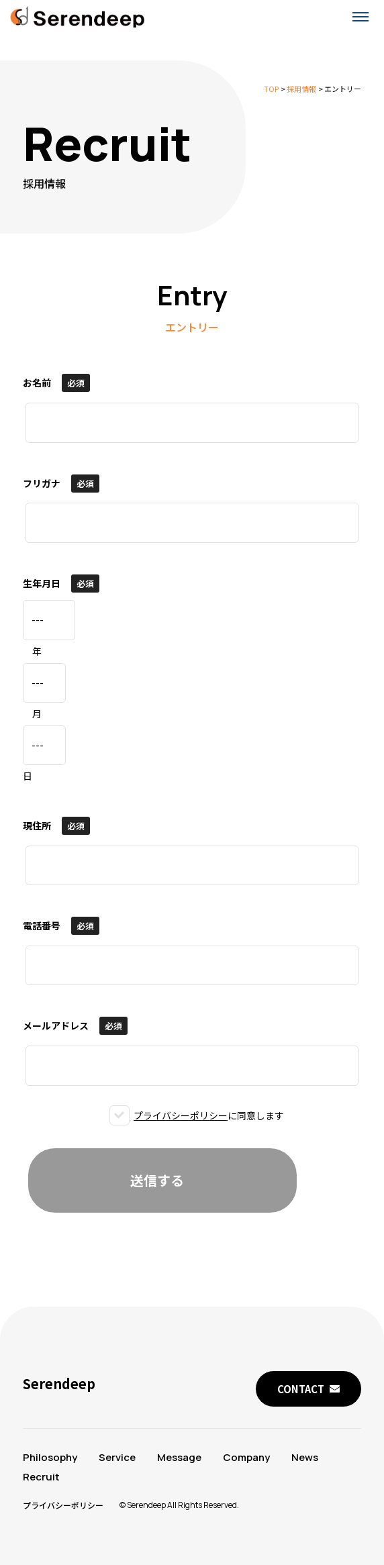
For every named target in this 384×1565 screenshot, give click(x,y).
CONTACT (300, 1389)
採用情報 (301, 88)
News (304, 1457)
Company (246, 1457)
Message (179, 1457)
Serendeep (59, 1383)
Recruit (41, 1477)
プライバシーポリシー (181, 1115)
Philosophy (50, 1457)
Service (117, 1457)
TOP (271, 88)
